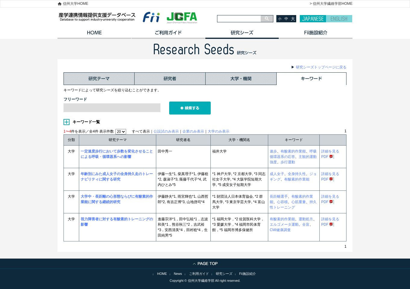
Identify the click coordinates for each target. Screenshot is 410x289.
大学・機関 (241, 78)
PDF (324, 157)
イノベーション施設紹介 (316, 34)
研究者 (170, 78)
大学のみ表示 (218, 131)
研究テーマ (99, 78)
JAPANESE (313, 18)
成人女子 (277, 174)
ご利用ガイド (168, 34)
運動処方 (306, 219)
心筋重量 (298, 202)
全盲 (305, 224)
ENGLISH (339, 18)
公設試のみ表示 (166, 131)
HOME (94, 34)
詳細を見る (330, 151)
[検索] (239, 18)
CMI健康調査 (280, 230)
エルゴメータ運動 (284, 224)
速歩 (273, 151)
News (178, 273)
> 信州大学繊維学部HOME (331, 4)
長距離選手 (279, 196)
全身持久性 (297, 174)
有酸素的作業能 (293, 151)
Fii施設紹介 (247, 273)
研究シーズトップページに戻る (321, 67)
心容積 (282, 202)
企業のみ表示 (193, 131)
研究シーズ (242, 34)
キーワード (311, 78)
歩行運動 (288, 162)
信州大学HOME (75, 4)
